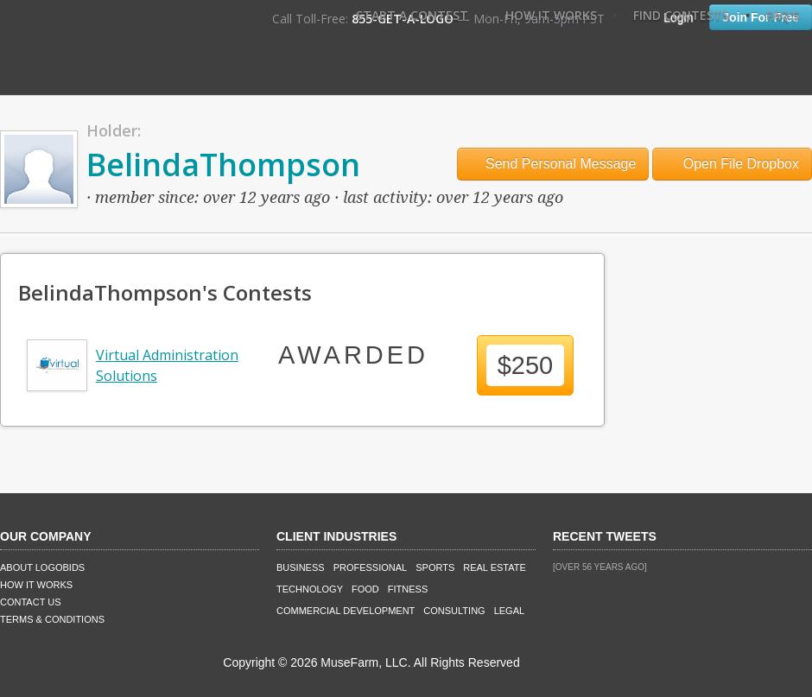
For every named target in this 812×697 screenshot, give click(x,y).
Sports (435, 567)
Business (300, 567)
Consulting (454, 610)
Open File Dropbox (732, 163)
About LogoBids (42, 567)
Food (365, 589)
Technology (309, 589)
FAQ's (782, 15)
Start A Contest (412, 15)
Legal (509, 610)
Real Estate (494, 567)
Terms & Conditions (52, 619)
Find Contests (681, 15)
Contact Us (30, 602)
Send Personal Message (553, 163)
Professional (370, 567)
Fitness (408, 589)
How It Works (551, 15)
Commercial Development (345, 610)
